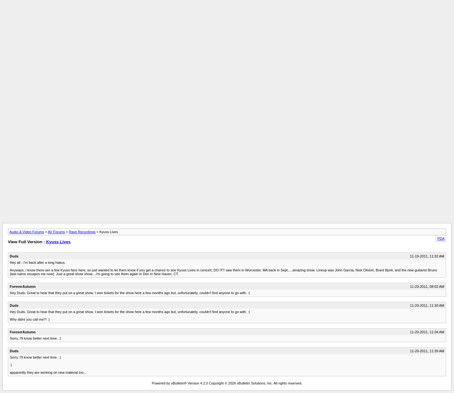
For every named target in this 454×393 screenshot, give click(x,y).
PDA (441, 238)
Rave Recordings (82, 232)
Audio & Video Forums (26, 232)
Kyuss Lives (58, 241)
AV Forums (56, 232)
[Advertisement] (227, 17)
